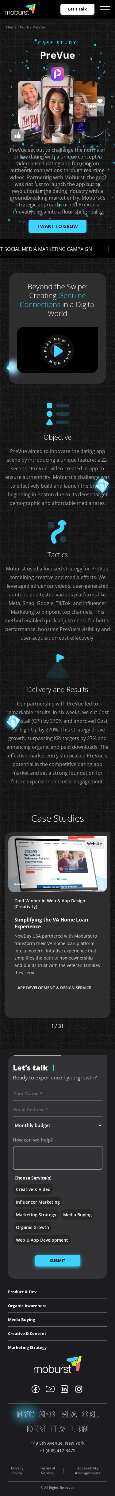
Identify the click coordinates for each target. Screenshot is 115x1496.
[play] (57, 351)
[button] (82, 1026)
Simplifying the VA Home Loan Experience (51, 923)
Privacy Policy (17, 1471)
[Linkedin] (64, 1389)
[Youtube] (50, 1389)
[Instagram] (78, 1389)
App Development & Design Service (54, 987)
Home (11, 27)
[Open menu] (105, 9)
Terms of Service (47, 1471)
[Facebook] (36, 1389)
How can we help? (33, 1140)
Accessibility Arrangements (88, 1471)
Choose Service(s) (33, 1178)
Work (24, 27)
